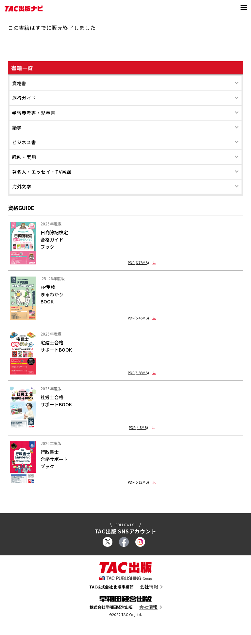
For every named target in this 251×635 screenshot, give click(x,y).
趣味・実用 (24, 157)
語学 (17, 127)
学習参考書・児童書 (33, 112)
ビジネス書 (24, 142)
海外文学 (21, 186)
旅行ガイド (24, 98)
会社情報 (149, 586)
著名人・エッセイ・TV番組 (41, 171)
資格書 (19, 83)
